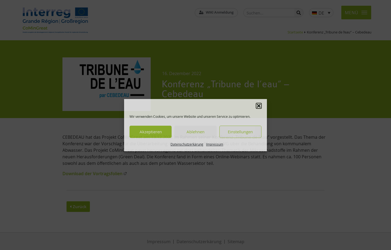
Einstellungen (240, 131)
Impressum (214, 144)
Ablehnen (195, 131)
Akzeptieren (151, 131)
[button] (258, 106)
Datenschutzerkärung (187, 144)
